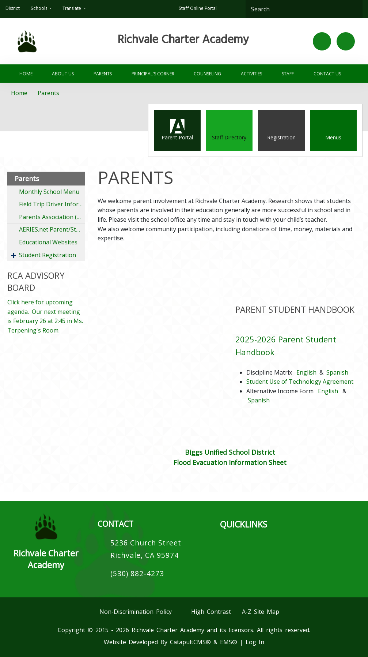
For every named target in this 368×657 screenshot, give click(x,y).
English (306, 372)
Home (26, 74)
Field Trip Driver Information (52, 204)
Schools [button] (39, 9)
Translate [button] (72, 9)
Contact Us (327, 74)
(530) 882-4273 (137, 573)
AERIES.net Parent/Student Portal (52, 229)
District (12, 9)
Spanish (337, 372)
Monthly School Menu (49, 192)
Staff (288, 74)
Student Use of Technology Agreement (299, 382)
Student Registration (47, 255)
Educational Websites (48, 242)
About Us (63, 74)
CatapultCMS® (190, 642)
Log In (255, 642)
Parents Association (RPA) (52, 217)
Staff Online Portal (198, 9)
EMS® (228, 642)
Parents (103, 74)
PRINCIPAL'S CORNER (153, 74)
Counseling (207, 74)
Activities (251, 74)
